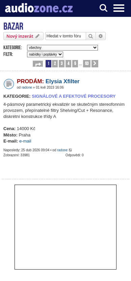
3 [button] (61, 63)
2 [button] (55, 63)
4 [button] (68, 63)
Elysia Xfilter (48, 81)
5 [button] (75, 63)
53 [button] (86, 63)
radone (27, 87)
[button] (38, 64)
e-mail (25, 141)
